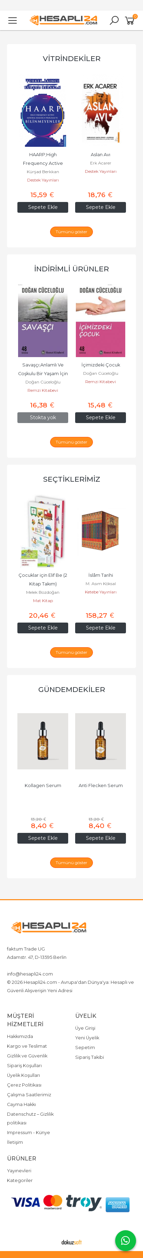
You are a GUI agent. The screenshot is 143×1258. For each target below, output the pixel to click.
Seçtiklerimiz (71, 479)
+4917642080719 (25, 965)
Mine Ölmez (43, 171)
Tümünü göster (71, 231)
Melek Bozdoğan (100, 592)
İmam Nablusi (43, 592)
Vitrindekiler (72, 58)
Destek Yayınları (101, 180)
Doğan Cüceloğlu (43, 373)
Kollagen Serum (100, 785)
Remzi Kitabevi (42, 381)
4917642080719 (63, 965)
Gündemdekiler (71, 689)
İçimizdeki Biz (42, 365)
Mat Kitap (101, 600)
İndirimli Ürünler (71, 268)
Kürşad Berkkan (101, 171)
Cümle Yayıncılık (42, 600)
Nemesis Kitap (43, 180)
